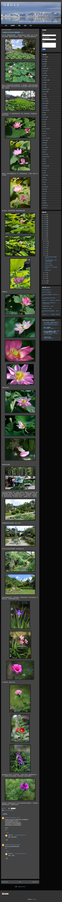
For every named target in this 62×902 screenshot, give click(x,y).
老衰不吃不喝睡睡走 (46, 292)
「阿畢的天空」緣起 (46, 308)
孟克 (43, 172)
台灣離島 (44, 140)
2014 (45, 238)
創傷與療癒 (44, 89)
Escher (43, 168)
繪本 (43, 82)
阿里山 (43, 133)
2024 (45, 218)
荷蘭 (43, 158)
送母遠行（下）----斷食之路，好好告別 (50, 300)
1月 (46, 278)
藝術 (19, 25)
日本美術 (44, 101)
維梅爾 (43, 203)
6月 (46, 253)
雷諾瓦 (43, 207)
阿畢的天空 (10, 835)
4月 (46, 272)
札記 (31, 25)
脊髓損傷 (44, 103)
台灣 (6, 810)
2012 (45, 280)
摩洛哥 (43, 191)
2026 (45, 214)
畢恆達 (43, 145)
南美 (43, 126)
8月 (46, 249)
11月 (46, 243)
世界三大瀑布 (45, 138)
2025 (45, 216)
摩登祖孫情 (44, 110)
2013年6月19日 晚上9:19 (20, 853)
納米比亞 (44, 117)
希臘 (43, 177)
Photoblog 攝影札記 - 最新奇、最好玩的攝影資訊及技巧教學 (51, 332)
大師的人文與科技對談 (48, 338)
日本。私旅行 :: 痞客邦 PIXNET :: (51, 322)
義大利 (43, 119)
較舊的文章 (35, 882)
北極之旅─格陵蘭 (48, 265)
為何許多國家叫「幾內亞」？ (50, 328)
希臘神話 (44, 91)
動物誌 (43, 98)
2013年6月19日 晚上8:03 (14, 844)
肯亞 (43, 184)
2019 (45, 228)
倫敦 (43, 121)
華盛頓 (43, 142)
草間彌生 (44, 205)
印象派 (43, 105)
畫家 (43, 198)
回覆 (6, 829)
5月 (46, 255)
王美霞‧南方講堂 (47, 337)
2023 (45, 220)
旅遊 (25, 25)
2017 (45, 232)
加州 (43, 170)
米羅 (43, 200)
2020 (45, 226)
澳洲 (43, 114)
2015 (45, 236)
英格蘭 (43, 107)
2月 (46, 276)
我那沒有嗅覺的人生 (46, 289)
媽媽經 (43, 75)
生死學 (43, 56)
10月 (46, 245)
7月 (46, 251)
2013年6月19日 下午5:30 (14, 817)
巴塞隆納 (44, 175)
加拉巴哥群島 (45, 128)
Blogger (34, 899)
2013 (45, 239)
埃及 (43, 163)
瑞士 (43, 196)
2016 (45, 234)
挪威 (43, 152)
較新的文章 (5, 882)
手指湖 (43, 149)
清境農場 (44, 154)
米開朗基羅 (44, 156)
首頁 (6, 25)
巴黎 (43, 94)
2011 (45, 282)
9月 (46, 247)
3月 (46, 274)
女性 (43, 87)
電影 (43, 135)
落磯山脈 (44, 186)
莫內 (43, 131)
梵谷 (43, 193)
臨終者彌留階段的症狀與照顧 (48, 298)
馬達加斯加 (44, 165)
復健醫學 (13, 25)
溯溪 (43, 112)
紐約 (43, 96)
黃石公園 (44, 147)
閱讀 (43, 61)
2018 (45, 230)
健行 (43, 84)
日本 (43, 77)
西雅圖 (43, 189)
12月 (46, 241)
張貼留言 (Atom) (21, 886)
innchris (7, 817)
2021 (45, 224)
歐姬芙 (43, 179)
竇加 (43, 182)
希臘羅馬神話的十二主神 (47, 306)
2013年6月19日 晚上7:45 (20, 835)
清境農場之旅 (48, 270)
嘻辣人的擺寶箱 (47, 327)
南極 (43, 161)
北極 (43, 124)
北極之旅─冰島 (48, 263)
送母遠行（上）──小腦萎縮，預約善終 (51, 314)
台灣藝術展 (44, 80)
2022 (45, 222)
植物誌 (11, 810)
